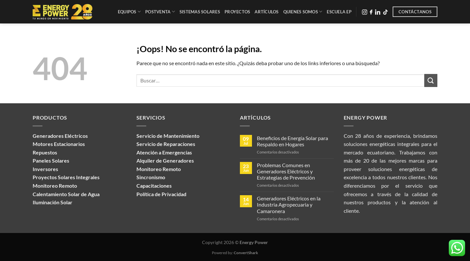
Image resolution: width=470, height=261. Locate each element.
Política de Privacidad (161, 194)
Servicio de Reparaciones (165, 144)
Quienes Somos (302, 11)
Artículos (266, 11)
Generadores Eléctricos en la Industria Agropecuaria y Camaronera (289, 204)
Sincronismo (150, 177)
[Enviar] (430, 80)
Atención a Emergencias (164, 152)
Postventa (160, 11)
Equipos (129, 11)
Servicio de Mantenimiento (167, 136)
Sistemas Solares (200, 11)
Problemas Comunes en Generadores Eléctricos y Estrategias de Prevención (286, 171)
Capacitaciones (154, 185)
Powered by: (235, 253)
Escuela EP (339, 11)
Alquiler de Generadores (165, 160)
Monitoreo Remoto (158, 169)
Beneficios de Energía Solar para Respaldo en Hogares (292, 141)
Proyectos (237, 11)
